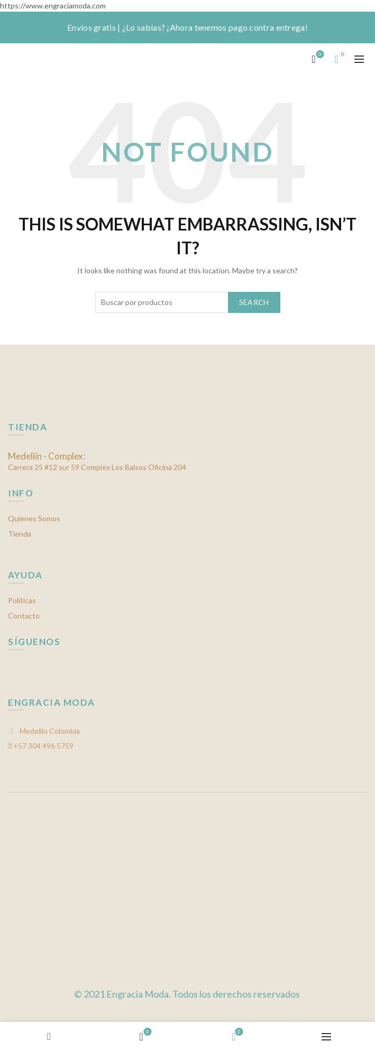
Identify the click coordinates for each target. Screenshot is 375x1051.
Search (254, 302)
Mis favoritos (319, 54)
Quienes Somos (34, 518)
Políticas (22, 600)
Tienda (19, 533)
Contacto (24, 615)
